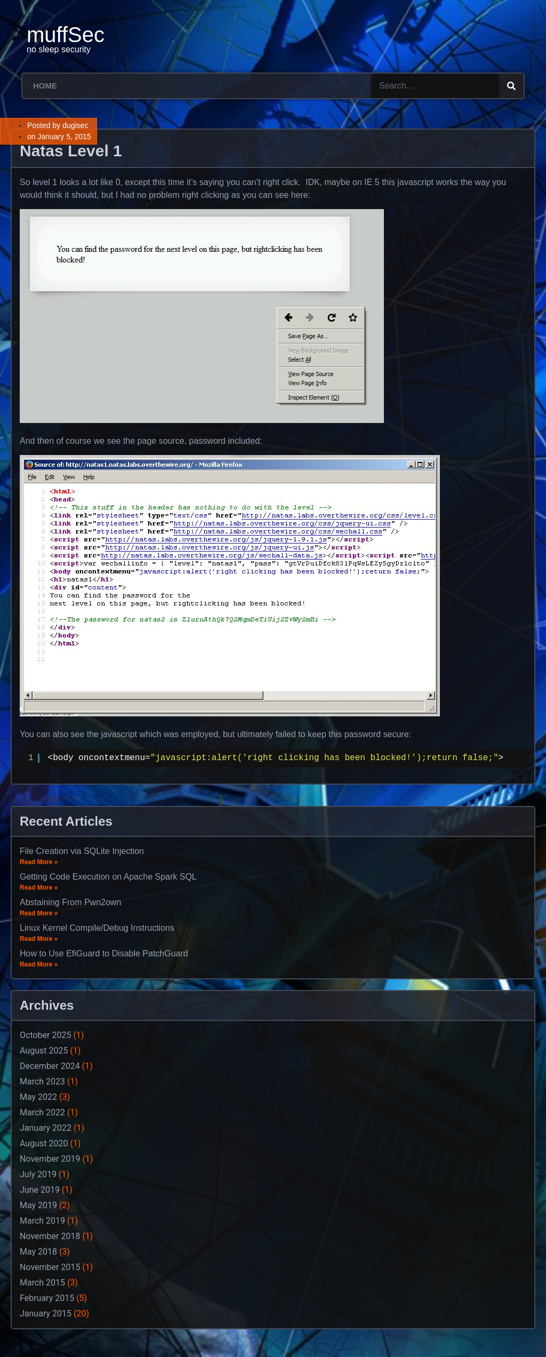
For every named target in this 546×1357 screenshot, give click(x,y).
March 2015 (42, 1283)
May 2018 (38, 1252)
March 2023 (42, 1081)
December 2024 (50, 1066)
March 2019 (42, 1221)
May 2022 (38, 1097)
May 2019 (38, 1205)
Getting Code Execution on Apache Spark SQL (108, 876)
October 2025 (45, 1035)
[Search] (511, 86)
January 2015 (45, 1313)
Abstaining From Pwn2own (70, 902)
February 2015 (47, 1298)
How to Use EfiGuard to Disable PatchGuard (104, 953)
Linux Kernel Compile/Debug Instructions (97, 927)
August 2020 (44, 1143)
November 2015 (50, 1267)
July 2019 (38, 1174)
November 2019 (50, 1159)
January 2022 (45, 1128)
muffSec (66, 34)
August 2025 (44, 1050)
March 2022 (42, 1112)
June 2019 (40, 1190)
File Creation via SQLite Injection (82, 851)
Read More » (39, 862)
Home (45, 85)
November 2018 (50, 1236)
